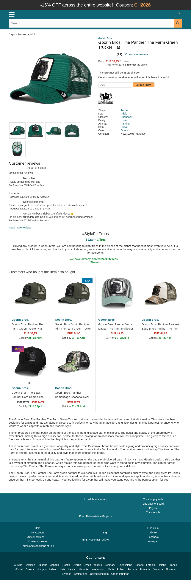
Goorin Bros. (105, 38)
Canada (54, 564)
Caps (12, 34)
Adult (32, 34)
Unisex (125, 120)
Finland (162, 564)
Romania (145, 569)
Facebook (153, 536)
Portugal (132, 569)
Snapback (126, 116)
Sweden (66, 573)
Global (19, 569)
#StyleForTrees (38, 536)
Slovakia (158, 569)
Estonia (150, 564)
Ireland (53, 569)
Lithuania (83, 569)
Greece (30, 569)
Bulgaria (42, 564)
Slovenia (170, 569)
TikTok (153, 532)
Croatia (66, 564)
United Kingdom (99, 573)
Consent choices (37, 541)
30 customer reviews (136, 54)
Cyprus (77, 564)
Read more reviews (20, 227)
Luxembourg (98, 569)
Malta (111, 569)
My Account (37, 532)
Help (37, 528)
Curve (124, 126)
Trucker (22, 34)
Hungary (42, 569)
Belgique (30, 564)
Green (124, 130)
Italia (62, 569)
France (173, 564)
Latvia (71, 569)
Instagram (153, 541)
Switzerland (80, 573)
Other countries (120, 573)
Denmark (109, 564)
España (139, 564)
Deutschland (125, 564)
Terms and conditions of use (37, 545)
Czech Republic (93, 564)
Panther (125, 123)
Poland (121, 569)
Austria (18, 564)
